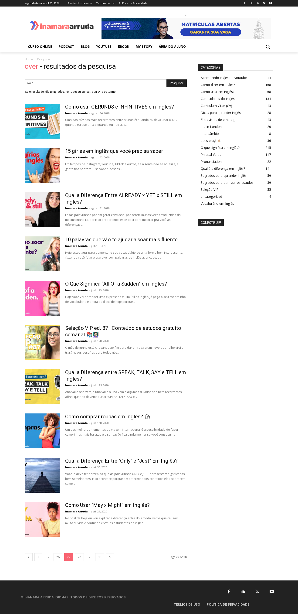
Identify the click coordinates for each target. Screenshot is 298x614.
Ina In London (211, 126)
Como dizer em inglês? (218, 84)
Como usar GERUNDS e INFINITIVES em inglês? (119, 107)
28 (79, 557)
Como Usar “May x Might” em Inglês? (107, 505)
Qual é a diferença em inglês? (223, 168)
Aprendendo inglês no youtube (224, 77)
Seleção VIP (209, 189)
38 (99, 557)
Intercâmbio (210, 133)
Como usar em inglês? (217, 91)
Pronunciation (211, 161)
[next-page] (110, 557)
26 (58, 557)
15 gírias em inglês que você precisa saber (114, 151)
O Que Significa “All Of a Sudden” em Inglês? (116, 284)
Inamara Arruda (76, 113)
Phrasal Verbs (211, 154)
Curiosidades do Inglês (218, 98)
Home (29, 59)
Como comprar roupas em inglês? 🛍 (108, 417)
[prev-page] (29, 557)
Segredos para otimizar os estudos (227, 182)
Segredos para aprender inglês (224, 175)
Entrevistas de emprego (219, 119)
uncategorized (211, 196)
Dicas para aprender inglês (221, 112)
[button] (267, 46)
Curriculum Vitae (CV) (216, 105)
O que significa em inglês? (220, 147)
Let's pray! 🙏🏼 (211, 140)
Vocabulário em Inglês (217, 203)
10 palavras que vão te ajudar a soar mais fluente (121, 239)
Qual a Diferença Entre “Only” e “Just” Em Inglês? (121, 461)
